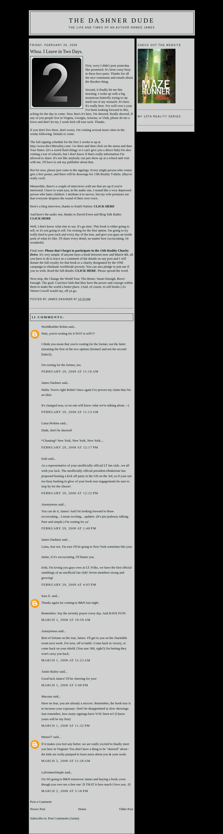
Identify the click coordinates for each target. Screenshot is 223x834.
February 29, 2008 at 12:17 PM (69, 447)
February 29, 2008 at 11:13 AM (70, 412)
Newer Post (37, 809)
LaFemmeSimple (52, 772)
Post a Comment (41, 802)
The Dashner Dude (112, 20)
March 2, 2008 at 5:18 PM (64, 791)
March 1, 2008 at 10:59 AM (66, 620)
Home (82, 809)
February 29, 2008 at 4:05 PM (68, 584)
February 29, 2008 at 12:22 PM (69, 493)
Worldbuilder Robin (54, 327)
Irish (44, 458)
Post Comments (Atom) (63, 818)
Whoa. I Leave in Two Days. (56, 51)
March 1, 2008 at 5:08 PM (64, 685)
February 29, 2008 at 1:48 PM (68, 528)
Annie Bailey (50, 671)
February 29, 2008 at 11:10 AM (70, 371)
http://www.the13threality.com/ (50, 146)
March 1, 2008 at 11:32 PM (65, 725)
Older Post (126, 809)
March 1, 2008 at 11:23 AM (66, 660)
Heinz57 (47, 737)
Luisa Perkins (50, 423)
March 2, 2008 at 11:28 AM (66, 761)
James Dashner (51, 383)
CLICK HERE (85, 270)
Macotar (46, 696)
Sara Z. (46, 596)
